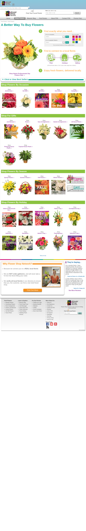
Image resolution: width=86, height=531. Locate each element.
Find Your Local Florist (70, 311)
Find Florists (43, 18)
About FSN (54, 18)
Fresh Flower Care (23, 304)
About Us (49, 302)
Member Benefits (37, 304)
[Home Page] (6, 5)
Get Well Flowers (10, 311)
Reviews (49, 309)
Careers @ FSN (51, 307)
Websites (35, 306)
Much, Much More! (37, 311)
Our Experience (50, 304)
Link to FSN (50, 311)
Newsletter (49, 314)
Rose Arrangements (10, 306)
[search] (28, 7)
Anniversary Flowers (10, 304)
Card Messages (23, 306)
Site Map (49, 316)
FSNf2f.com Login (37, 302)
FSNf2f (35, 307)
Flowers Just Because (11, 307)
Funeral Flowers (9, 309)
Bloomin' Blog (31, 18)
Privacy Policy (50, 317)
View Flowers (11, 21)
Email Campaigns (37, 309)
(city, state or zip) (51, 10)
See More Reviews (75, 290)
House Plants (9, 312)
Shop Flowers (19, 18)
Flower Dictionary (23, 309)
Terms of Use (43, 255)
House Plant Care (23, 307)
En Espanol (49, 312)
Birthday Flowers (9, 302)
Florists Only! (78, 18)
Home (8, 18)
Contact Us (49, 306)
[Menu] (13, 5)
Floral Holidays (22, 311)
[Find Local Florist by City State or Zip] (14, 8)
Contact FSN (66, 18)
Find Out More (32, 290)
